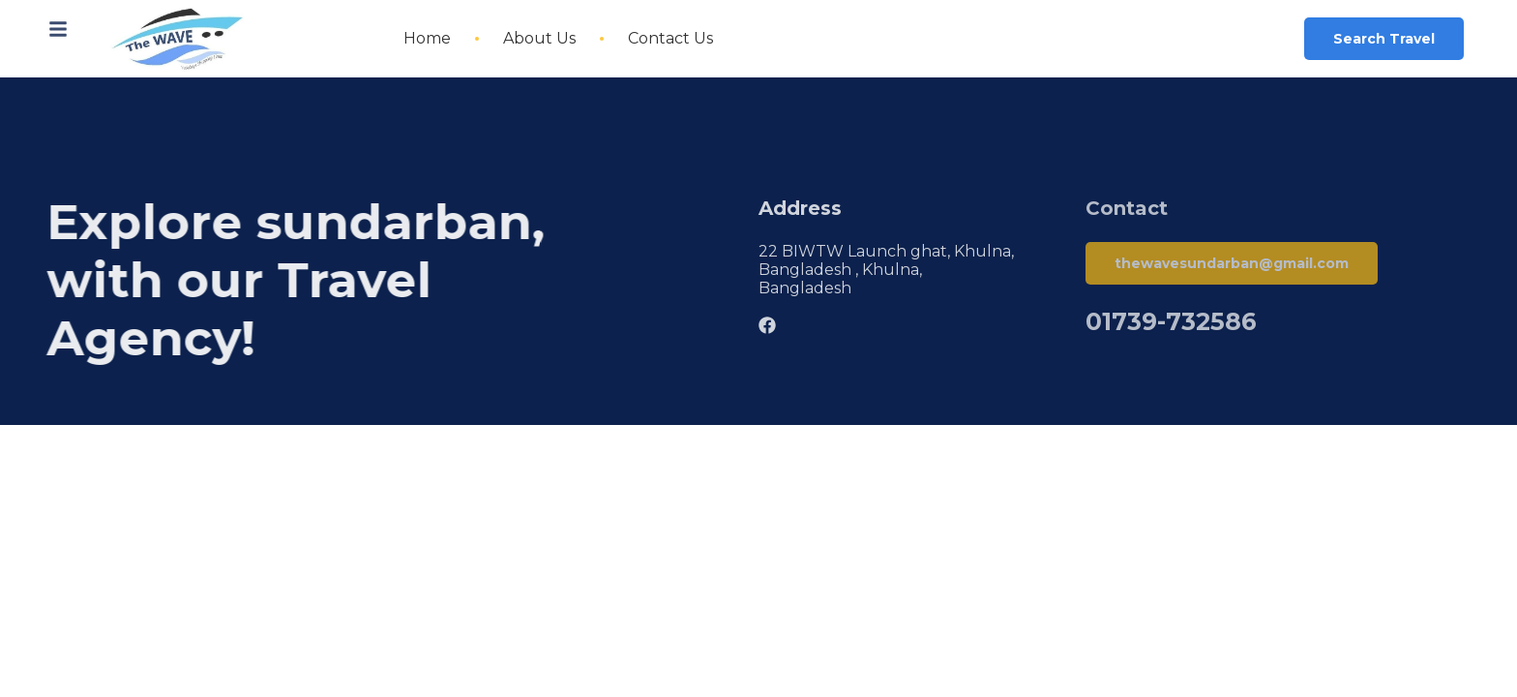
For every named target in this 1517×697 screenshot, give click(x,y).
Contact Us (670, 38)
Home (427, 38)
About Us (539, 38)
